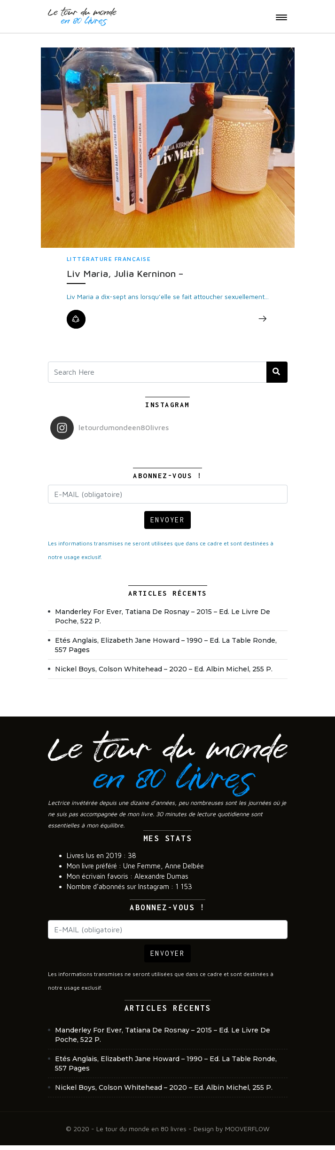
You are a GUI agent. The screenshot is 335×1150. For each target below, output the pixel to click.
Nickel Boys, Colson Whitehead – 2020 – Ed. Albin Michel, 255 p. (164, 669)
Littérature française (109, 258)
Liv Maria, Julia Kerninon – (125, 273)
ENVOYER (167, 520)
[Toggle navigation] (281, 17)
